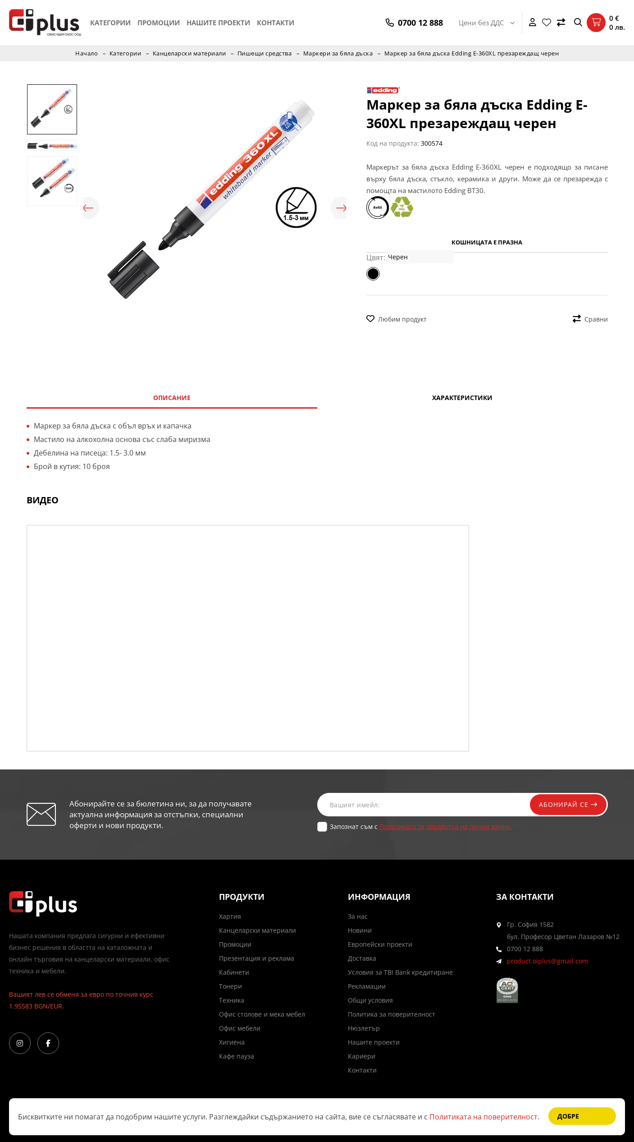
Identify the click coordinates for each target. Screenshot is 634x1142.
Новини (360, 930)
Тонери (230, 986)
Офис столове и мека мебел (262, 1014)
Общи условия (370, 1000)
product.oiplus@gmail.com (547, 961)
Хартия (230, 916)
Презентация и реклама (256, 958)
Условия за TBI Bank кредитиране (400, 972)
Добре (568, 1116)
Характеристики (462, 397)
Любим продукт (396, 319)
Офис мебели (239, 1028)
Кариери (361, 1056)
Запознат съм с (421, 826)
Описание (172, 397)
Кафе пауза (236, 1056)
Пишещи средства (264, 53)
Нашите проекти (218, 22)
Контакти (275, 22)
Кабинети (234, 972)
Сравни (590, 319)
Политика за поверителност (391, 1014)
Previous (88, 208)
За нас (358, 916)
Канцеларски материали (189, 53)
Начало (86, 53)
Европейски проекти (380, 944)
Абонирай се (568, 804)
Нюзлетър (364, 1028)
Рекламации (367, 986)
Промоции (158, 22)
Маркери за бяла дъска (338, 53)
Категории (110, 22)
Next (341, 208)
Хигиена (232, 1042)
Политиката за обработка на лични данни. (445, 826)
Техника (231, 1000)
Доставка (362, 958)
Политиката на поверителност (483, 1117)
